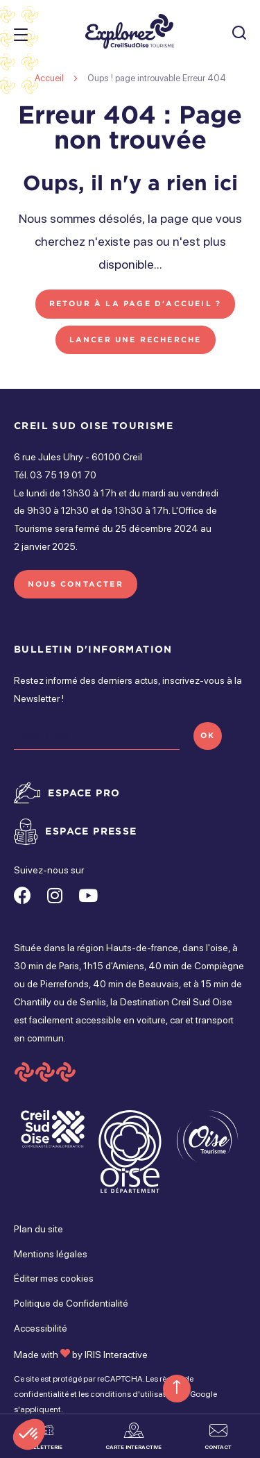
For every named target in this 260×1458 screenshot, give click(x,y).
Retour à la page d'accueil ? (135, 303)
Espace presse (91, 831)
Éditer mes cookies (54, 1278)
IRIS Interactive (116, 1354)
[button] (29, 1434)
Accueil (49, 78)
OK (207, 735)
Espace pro (84, 792)
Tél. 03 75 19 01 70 (55, 474)
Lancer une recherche (135, 339)
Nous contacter (75, 584)
